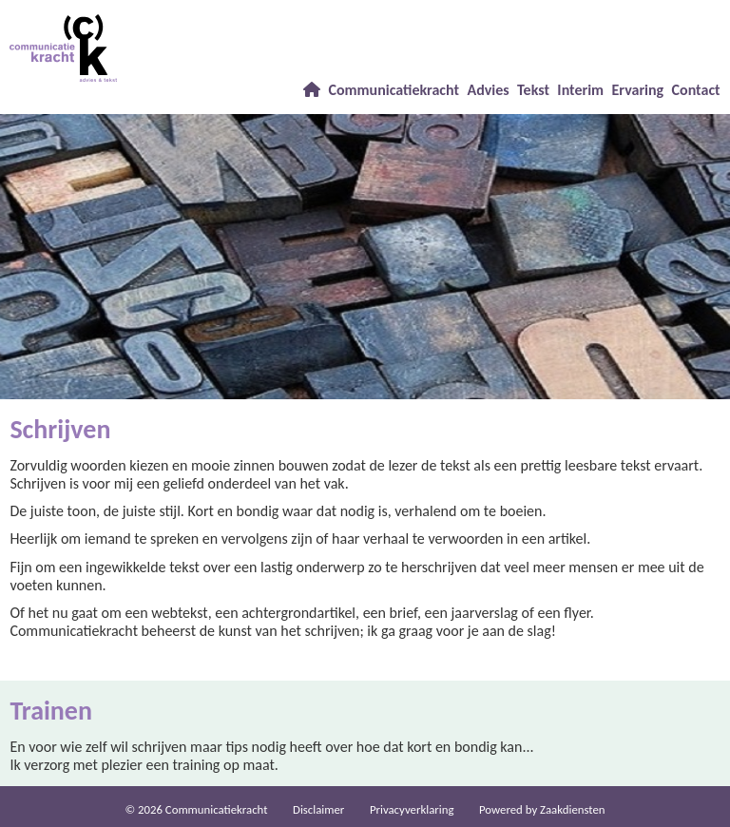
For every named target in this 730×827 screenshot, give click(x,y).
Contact (696, 90)
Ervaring (638, 90)
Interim (580, 90)
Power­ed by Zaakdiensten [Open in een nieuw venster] (542, 809)
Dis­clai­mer (318, 809)
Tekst (533, 90)
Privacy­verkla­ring (412, 809)
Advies (488, 90)
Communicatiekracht (393, 90)
